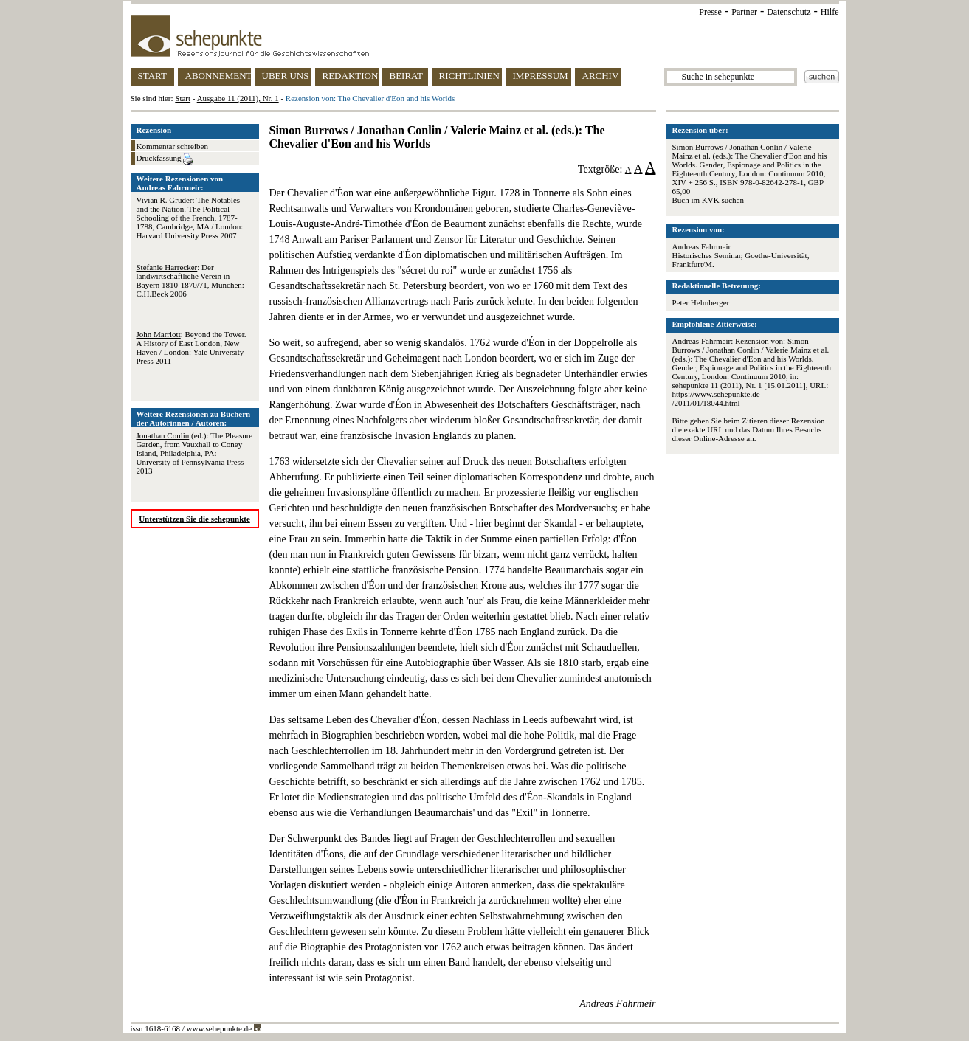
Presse (710, 12)
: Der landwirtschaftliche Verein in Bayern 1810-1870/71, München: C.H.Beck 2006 (190, 280)
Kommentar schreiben (172, 146)
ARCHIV (600, 75)
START (152, 75)
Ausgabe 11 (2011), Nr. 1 (238, 98)
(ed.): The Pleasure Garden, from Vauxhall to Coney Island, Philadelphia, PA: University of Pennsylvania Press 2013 (195, 453)
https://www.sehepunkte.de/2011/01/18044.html (716, 398)
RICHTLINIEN (469, 75)
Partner (744, 12)
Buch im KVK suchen (708, 200)
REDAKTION (351, 75)
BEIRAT (407, 75)
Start (182, 98)
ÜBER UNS (285, 75)
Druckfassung (165, 159)
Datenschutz (788, 12)
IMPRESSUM (540, 75)
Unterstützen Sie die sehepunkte (194, 518)
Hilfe (830, 12)
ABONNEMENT (218, 75)
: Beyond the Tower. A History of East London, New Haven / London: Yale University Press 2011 (191, 347)
